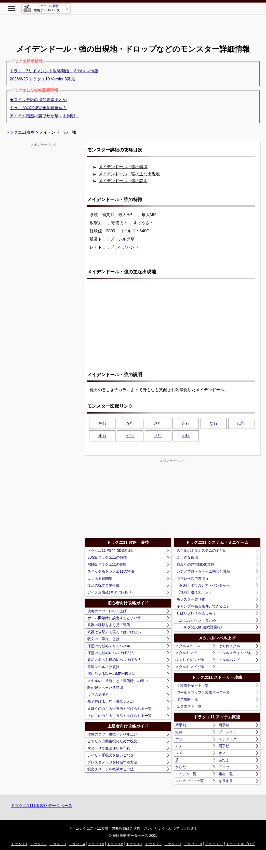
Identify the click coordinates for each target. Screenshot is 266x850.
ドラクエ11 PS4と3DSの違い (111, 550)
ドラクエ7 (134, 844)
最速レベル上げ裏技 (103, 667)
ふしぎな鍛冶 (187, 557)
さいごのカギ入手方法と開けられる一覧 (119, 716)
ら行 (158, 435)
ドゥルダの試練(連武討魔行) (199, 627)
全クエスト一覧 (189, 706)
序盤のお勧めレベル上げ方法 (110, 653)
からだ (180, 767)
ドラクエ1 (19, 844)
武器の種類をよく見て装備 (108, 625)
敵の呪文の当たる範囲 (105, 688)
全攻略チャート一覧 (193, 685)
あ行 (102, 423)
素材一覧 (226, 774)
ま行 (102, 435)
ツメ (178, 753)
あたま (224, 760)
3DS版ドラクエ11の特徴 (107, 557)
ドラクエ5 (96, 844)
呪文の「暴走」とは (103, 639)
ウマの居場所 (98, 694)
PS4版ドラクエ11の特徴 (107, 564)
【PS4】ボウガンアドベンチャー (203, 585)
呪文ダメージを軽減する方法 (110, 769)
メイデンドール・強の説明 (123, 181)
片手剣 (180, 725)
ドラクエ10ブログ (240, 844)
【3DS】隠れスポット (194, 592)
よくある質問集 (99, 578)
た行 (186, 423)
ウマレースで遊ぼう (193, 578)
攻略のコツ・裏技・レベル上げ (112, 734)
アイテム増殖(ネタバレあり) (109, 592)
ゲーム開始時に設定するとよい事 (114, 618)
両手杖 (224, 746)
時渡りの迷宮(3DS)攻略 (196, 564)
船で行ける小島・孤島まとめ (110, 702)
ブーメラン (227, 732)
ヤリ (178, 739)
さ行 (158, 423)
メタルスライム (187, 646)
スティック (227, 739)
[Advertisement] (133, 25)
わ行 (186, 435)
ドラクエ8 (153, 844)
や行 (130, 435)
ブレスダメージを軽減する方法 (112, 762)
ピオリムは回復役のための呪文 (112, 741)
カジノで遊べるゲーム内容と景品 (203, 571)
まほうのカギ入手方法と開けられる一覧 (119, 708)
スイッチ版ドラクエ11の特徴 (110, 571)
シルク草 (126, 239)
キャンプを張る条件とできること (203, 606)
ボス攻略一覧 (187, 699)
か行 (130, 423)
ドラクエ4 (77, 844)
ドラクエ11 (214, 844)
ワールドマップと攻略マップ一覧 (203, 692)
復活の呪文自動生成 (103, 585)
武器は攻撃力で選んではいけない (114, 632)
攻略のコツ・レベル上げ (107, 611)
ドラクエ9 (172, 844)
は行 (241, 423)
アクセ (224, 767)
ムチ (178, 746)
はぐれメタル (229, 646)
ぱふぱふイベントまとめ (196, 620)
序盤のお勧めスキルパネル (108, 646)
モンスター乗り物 (191, 599)
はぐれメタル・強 (189, 660)
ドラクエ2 (38, 844)
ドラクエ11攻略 (20, 132)
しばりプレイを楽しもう (196, 613)
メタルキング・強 (189, 667)
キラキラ (226, 781)
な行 (213, 423)
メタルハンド (229, 660)
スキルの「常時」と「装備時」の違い (117, 681)
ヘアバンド (128, 247)
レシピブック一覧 (189, 781)
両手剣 (224, 725)
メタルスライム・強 (235, 653)
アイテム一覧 (186, 774)
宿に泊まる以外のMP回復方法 (111, 674)
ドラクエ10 (193, 844)
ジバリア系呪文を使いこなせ (110, 755)
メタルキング (186, 653)
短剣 (178, 732)
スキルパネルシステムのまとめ (202, 550)
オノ (222, 753)
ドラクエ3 (57, 844)
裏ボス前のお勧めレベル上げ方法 (114, 660)
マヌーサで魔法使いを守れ (108, 748)
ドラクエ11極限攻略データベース (41, 805)
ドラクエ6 (115, 844)
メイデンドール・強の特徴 (123, 167)
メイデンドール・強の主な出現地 (129, 174)
